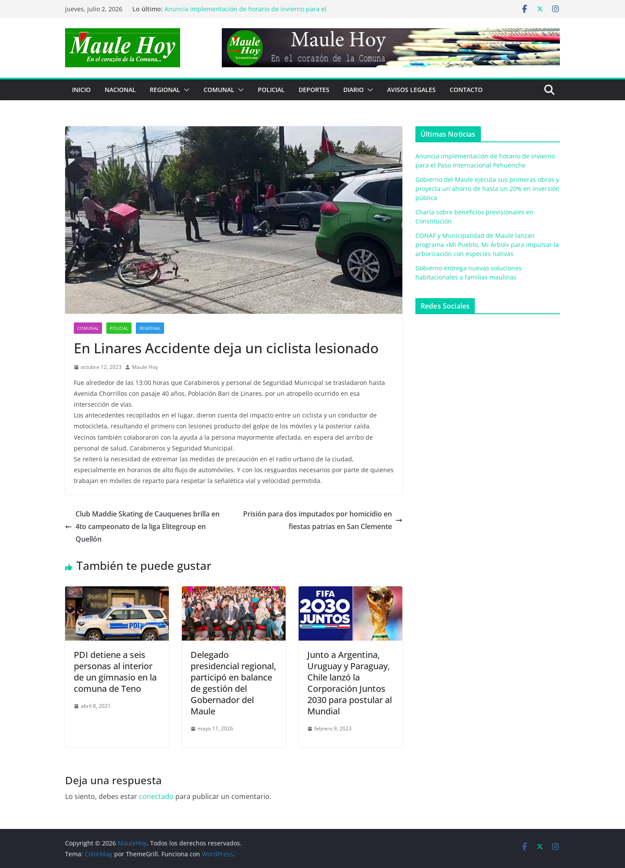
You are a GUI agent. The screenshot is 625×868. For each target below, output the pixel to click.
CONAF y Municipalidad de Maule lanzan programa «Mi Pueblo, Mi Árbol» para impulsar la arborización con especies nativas (487, 244)
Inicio (81, 89)
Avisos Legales (411, 89)
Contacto (466, 89)
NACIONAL (120, 89)
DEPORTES (314, 89)
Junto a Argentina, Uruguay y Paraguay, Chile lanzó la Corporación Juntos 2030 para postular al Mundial (349, 683)
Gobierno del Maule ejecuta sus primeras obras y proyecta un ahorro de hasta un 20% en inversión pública (487, 188)
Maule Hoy (145, 367)
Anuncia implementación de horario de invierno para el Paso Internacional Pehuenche (245, 13)
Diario (353, 89)
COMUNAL (219, 89)
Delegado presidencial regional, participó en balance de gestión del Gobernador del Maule (233, 683)
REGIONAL (165, 89)
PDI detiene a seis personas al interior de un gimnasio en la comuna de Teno (115, 671)
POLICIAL (271, 89)
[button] (185, 90)
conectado (156, 796)
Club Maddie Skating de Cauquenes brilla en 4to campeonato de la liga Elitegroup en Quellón (142, 526)
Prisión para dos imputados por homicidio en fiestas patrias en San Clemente (322, 520)
